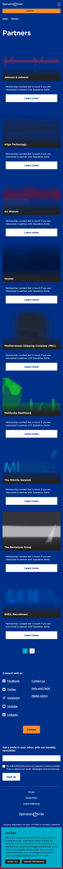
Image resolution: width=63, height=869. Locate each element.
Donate (30, 11)
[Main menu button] (59, 4)
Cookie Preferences (25, 855)
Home (5, 19)
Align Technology (15, 144)
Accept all (12, 862)
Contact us (38, 681)
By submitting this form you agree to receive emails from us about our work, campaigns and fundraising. (33, 767)
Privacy (31, 792)
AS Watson (11, 211)
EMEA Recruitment (16, 614)
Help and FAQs (41, 688)
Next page (38, 651)
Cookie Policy (31, 798)
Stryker (8, 278)
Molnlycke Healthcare (17, 412)
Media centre (40, 695)
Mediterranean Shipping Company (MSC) (30, 345)
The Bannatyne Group (18, 547)
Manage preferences (34, 862)
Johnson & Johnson (16, 77)
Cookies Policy (25, 849)
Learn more (31, 99)
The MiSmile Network (17, 480)
